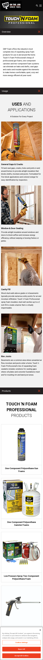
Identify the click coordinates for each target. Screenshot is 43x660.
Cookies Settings (21, 642)
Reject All (21, 649)
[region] (21, 643)
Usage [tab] (5, 91)
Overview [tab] (6, 31)
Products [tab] (6, 391)
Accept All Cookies (21, 656)
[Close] (40, 630)
